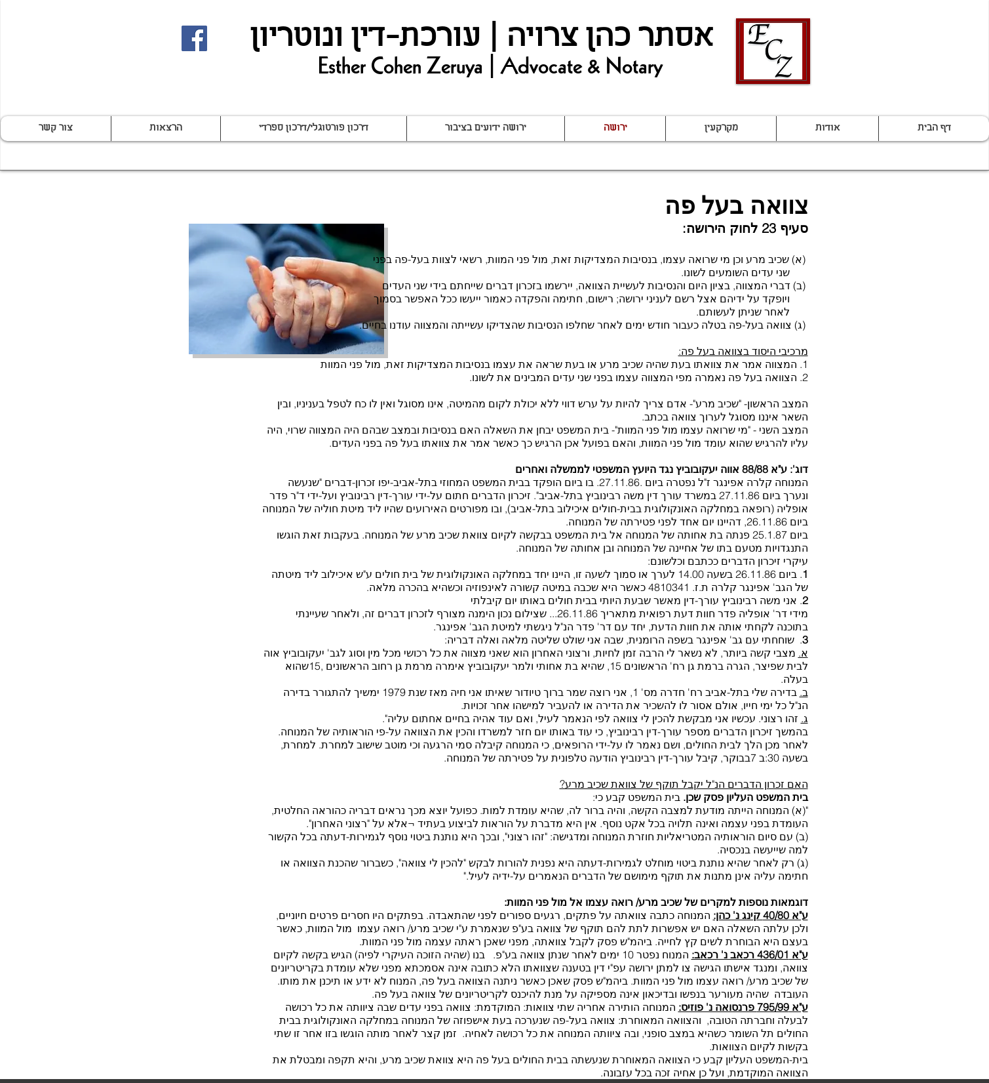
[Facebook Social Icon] (194, 38)
